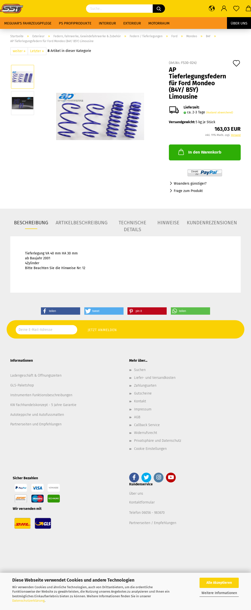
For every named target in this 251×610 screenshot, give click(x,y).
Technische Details (132, 224)
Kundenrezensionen (212, 223)
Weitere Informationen (219, 593)
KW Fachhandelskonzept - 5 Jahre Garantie (43, 405)
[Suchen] (159, 8)
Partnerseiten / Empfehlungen (152, 523)
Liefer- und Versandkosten (155, 378)
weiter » (19, 51)
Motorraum (159, 23)
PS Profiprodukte (75, 23)
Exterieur (132, 23)
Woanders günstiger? (190, 183)
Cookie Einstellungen (150, 449)
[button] (60, 311)
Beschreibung (31, 223)
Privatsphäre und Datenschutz (157, 441)
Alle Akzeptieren (219, 583)
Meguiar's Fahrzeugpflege (27, 23)
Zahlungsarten (145, 385)
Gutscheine (143, 393)
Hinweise (168, 223)
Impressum (142, 409)
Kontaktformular (142, 502)
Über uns (239, 23)
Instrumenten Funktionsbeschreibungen (41, 395)
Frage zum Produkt (188, 191)
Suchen (140, 370)
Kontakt (140, 401)
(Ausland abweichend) (219, 112)
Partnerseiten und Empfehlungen (36, 424)
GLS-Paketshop (22, 385)
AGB (137, 417)
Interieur (107, 23)
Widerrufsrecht (145, 433)
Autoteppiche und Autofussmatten (37, 415)
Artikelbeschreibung (82, 223)
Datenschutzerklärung (28, 600)
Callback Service (147, 425)
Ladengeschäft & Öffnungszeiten (36, 375)
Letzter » (37, 51)
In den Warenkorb (199, 152)
